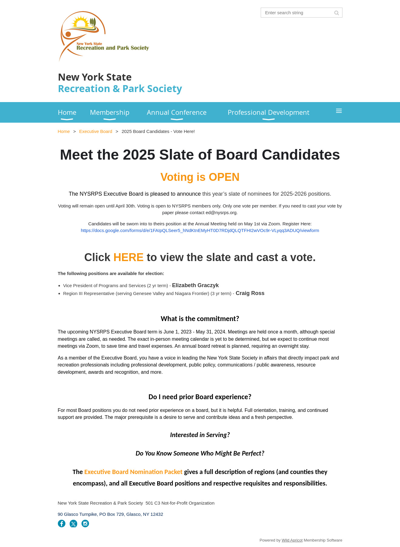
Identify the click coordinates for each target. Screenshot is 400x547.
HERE (128, 257)
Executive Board (95, 131)
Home (64, 131)
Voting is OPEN (200, 177)
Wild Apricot (292, 540)
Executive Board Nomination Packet (133, 472)
